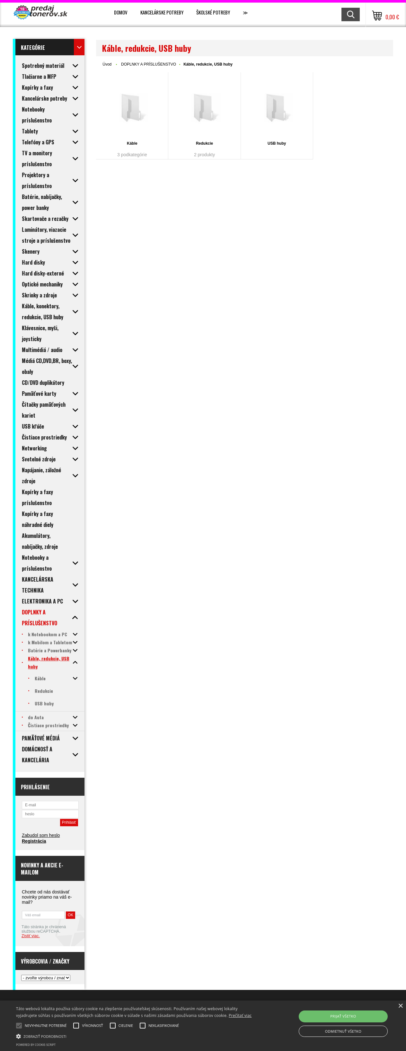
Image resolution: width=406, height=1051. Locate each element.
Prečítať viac (240, 1015)
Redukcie (204, 143)
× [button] (400, 1006)
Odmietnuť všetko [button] (343, 1031)
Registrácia (34, 841)
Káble (132, 143)
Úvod (106, 64)
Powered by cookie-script (36, 1045)
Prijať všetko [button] (343, 1016)
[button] (137, 1036)
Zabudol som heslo (41, 835)
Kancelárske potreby (161, 12)
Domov (121, 12)
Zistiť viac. (31, 936)
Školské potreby (213, 12)
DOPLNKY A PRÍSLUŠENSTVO (148, 64)
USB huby (277, 143)
